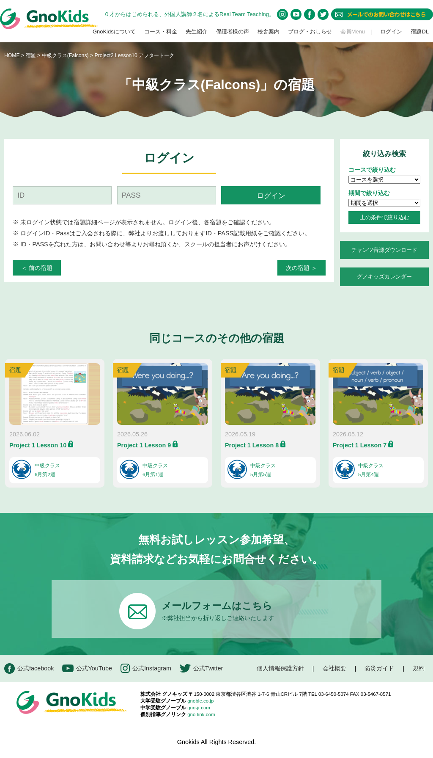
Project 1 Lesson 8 (252, 445)
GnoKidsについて (114, 31)
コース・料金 (160, 31)
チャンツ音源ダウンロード (384, 250)
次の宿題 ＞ (301, 268)
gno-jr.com (198, 707)
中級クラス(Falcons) (66, 55)
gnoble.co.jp (200, 700)
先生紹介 (197, 31)
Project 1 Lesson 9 (144, 445)
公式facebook (29, 668)
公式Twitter (201, 668)
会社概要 (334, 668)
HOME (12, 55)
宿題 (31, 55)
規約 (419, 668)
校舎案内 (269, 31)
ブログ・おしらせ (310, 31)
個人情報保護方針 (280, 668)
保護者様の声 (232, 31)
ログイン (391, 31)
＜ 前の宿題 (36, 268)
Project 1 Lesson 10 (37, 445)
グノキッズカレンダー (384, 276)
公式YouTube (87, 668)
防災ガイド (379, 668)
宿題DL (420, 31)
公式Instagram (146, 668)
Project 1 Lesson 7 (359, 445)
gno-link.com (201, 714)
